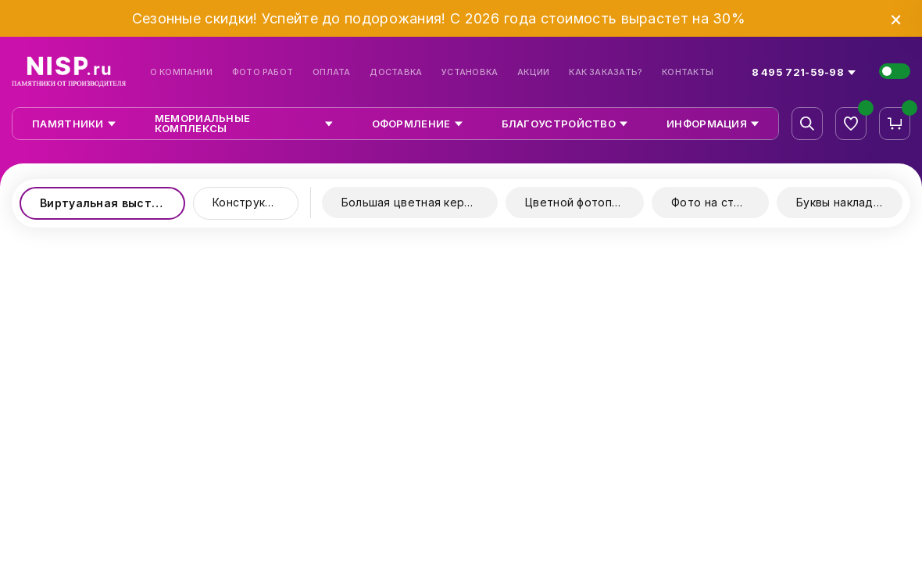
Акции (533, 72)
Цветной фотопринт (581, 202)
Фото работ (262, 72)
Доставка (396, 72)
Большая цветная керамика (419, 202)
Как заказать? (605, 72)
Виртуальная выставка (109, 203)
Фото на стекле (715, 202)
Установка (469, 72)
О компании (181, 72)
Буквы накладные (845, 202)
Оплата (331, 72)
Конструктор (249, 202)
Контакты (687, 72)
